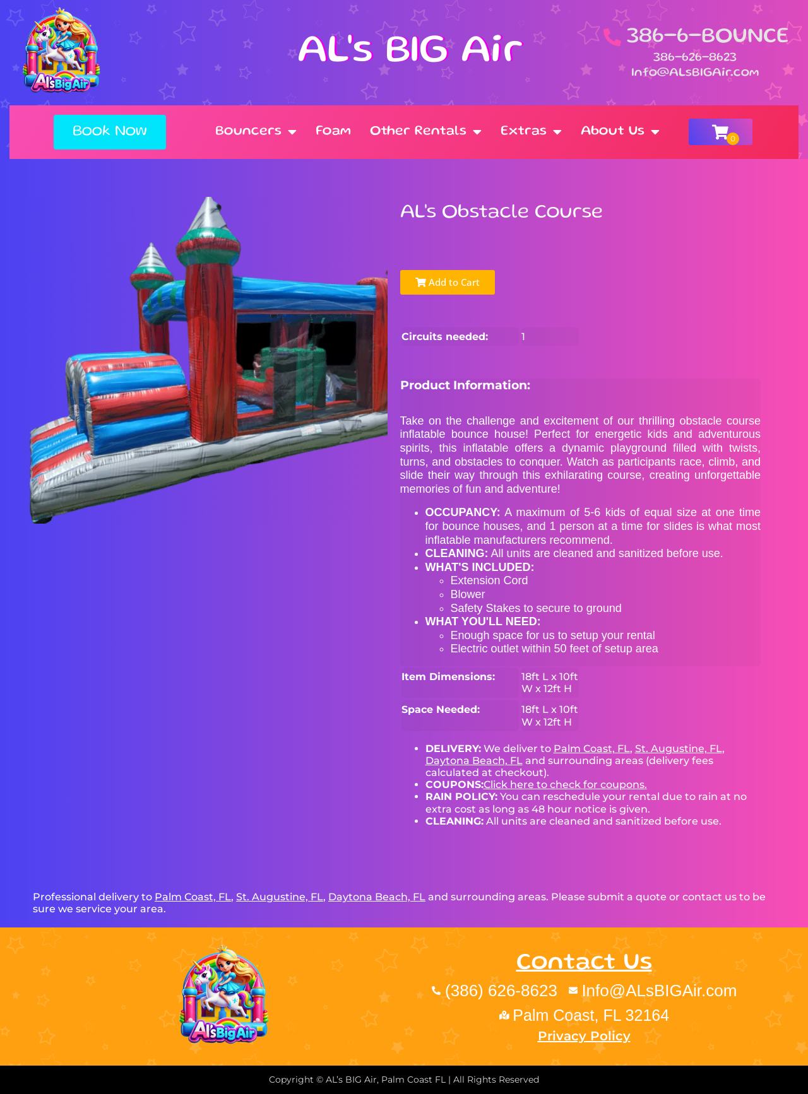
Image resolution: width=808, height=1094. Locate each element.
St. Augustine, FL (678, 749)
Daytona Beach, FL (474, 761)
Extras (531, 132)
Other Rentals (426, 132)
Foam (333, 132)
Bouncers (256, 132)
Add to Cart (447, 282)
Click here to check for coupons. (565, 785)
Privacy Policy (584, 1036)
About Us (620, 132)
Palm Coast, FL (592, 749)
